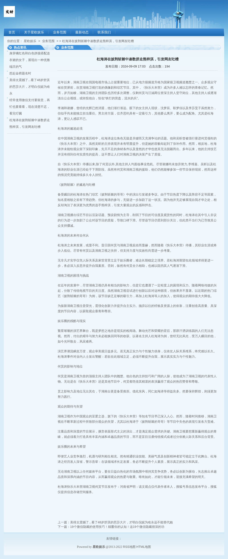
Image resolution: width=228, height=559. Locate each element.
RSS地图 (129, 547)
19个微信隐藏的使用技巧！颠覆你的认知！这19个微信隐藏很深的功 (117, 526)
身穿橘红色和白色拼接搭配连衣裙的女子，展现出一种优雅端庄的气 (29, 59)
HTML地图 (143, 547)
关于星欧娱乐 (34, 32)
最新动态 (82, 32)
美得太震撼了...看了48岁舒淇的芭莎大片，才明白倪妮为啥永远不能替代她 (121, 522)
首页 (11, 32)
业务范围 (59, 32)
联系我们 (104, 32)
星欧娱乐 (30, 41)
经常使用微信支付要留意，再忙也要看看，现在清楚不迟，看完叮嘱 (29, 106)
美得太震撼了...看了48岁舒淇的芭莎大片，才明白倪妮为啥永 (29, 86)
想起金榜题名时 (20, 73)
